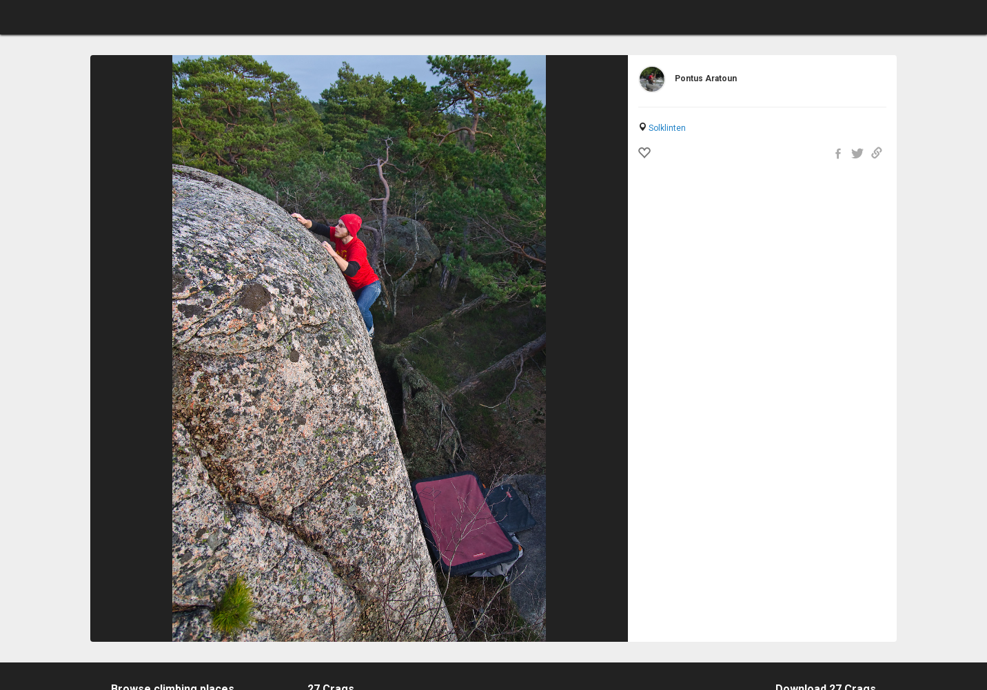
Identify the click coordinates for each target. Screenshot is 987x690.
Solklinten (667, 128)
